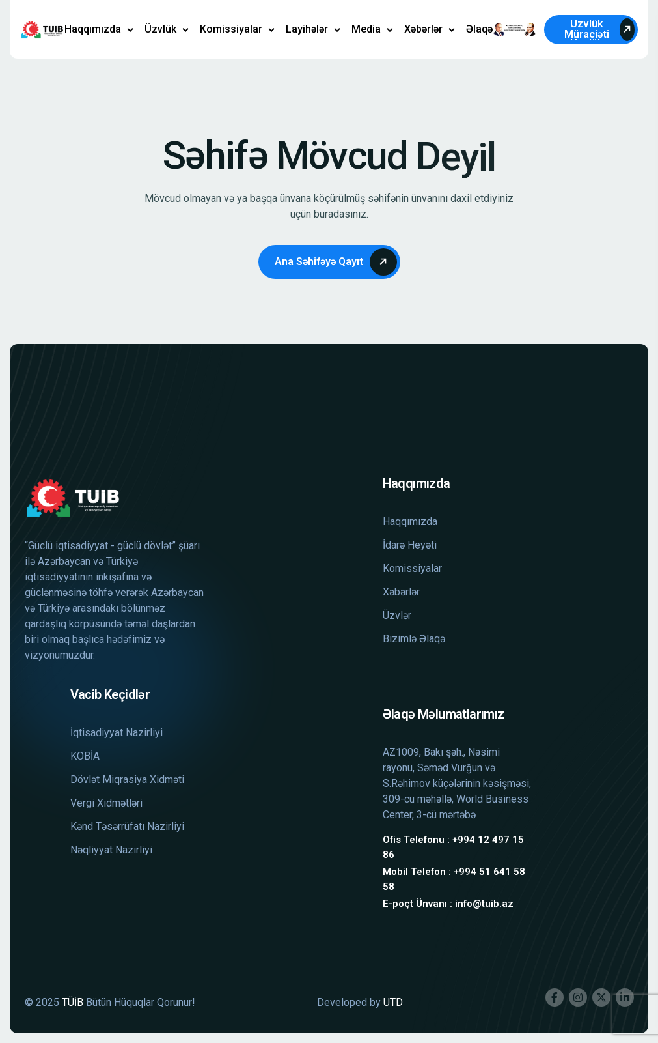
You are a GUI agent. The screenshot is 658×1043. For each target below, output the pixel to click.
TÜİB (72, 1002)
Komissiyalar (231, 29)
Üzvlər (397, 615)
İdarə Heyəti (410, 545)
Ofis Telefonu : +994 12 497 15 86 (453, 847)
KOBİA (85, 756)
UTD (393, 1002)
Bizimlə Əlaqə (414, 639)
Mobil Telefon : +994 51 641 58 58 (454, 879)
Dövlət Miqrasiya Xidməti (127, 779)
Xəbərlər (423, 29)
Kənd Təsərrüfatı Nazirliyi (127, 826)
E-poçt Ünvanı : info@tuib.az (448, 903)
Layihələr (307, 29)
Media (366, 29)
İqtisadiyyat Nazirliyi (116, 732)
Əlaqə (479, 29)
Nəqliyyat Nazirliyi (111, 850)
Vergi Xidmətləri (106, 803)
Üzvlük (160, 29)
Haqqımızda (92, 29)
